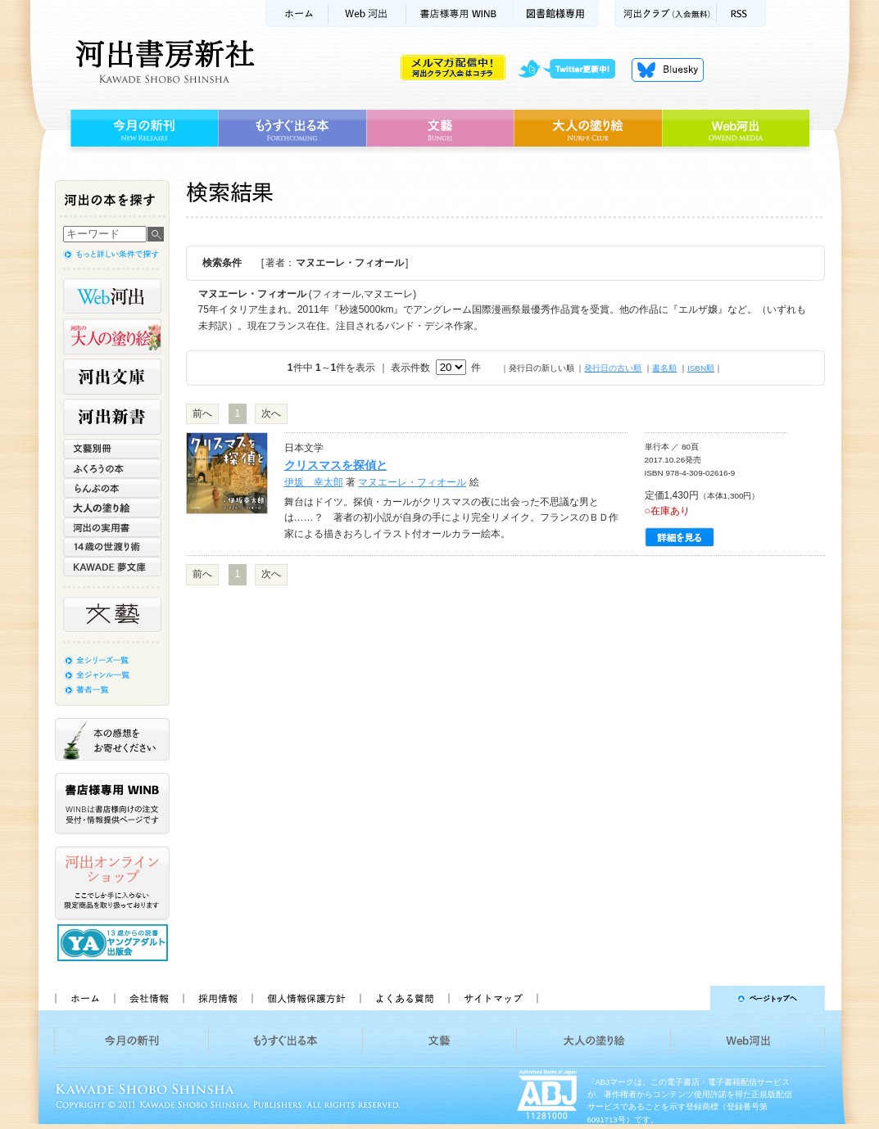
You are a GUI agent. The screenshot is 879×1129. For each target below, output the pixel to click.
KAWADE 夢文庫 (112, 566)
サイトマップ (493, 998)
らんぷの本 (112, 488)
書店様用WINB (460, 13)
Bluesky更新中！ (668, 69)
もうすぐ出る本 (292, 128)
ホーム (296, 13)
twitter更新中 (572, 69)
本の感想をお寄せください (112, 739)
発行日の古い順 (612, 368)
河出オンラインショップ (112, 883)
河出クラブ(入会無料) (665, 13)
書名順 (664, 368)
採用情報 (217, 998)
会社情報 (148, 998)
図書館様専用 (556, 13)
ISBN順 (700, 368)
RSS (741, 13)
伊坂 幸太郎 (313, 482)
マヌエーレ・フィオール (412, 482)
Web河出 (367, 13)
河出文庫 (112, 377)
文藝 (440, 128)
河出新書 (112, 417)
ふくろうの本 (112, 468)
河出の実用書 (112, 527)
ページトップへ (688, 998)
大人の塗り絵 (588, 128)
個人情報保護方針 (305, 998)
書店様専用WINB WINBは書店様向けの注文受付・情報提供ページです (112, 803)
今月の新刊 (142, 128)
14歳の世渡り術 (112, 547)
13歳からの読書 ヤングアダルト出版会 (114, 942)
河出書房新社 (162, 61)
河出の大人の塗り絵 (112, 336)
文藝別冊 (112, 448)
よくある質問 (404, 998)
